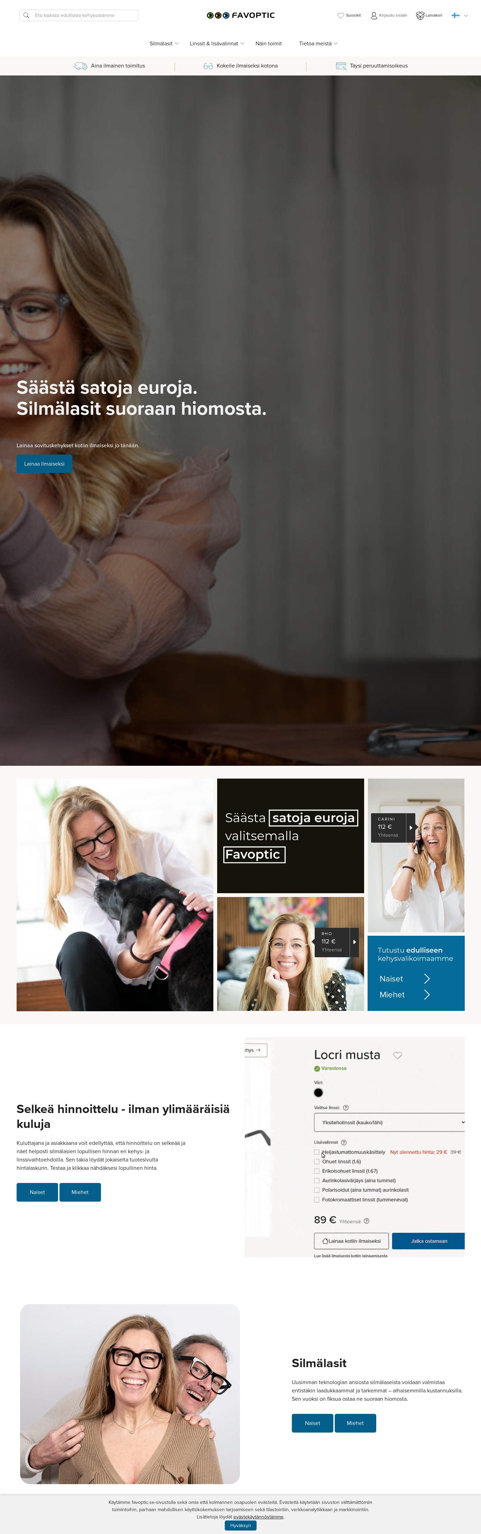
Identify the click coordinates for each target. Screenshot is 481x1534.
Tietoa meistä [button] (315, 43)
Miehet (406, 994)
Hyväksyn (240, 1525)
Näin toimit (269, 43)
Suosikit (348, 15)
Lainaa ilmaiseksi (44, 464)
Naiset (406, 978)
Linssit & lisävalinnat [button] (214, 43)
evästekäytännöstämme (258, 1516)
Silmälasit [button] (161, 43)
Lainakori (429, 15)
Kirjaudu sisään (388, 15)
